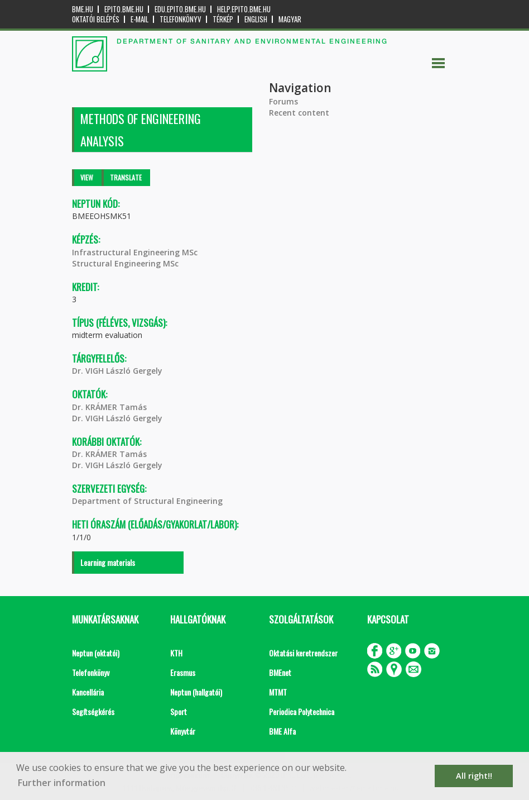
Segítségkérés (93, 711)
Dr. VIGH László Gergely (117, 370)
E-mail (139, 19)
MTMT (278, 692)
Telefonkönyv (180, 19)
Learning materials (107, 562)
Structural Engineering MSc (125, 263)
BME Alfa (282, 731)
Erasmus (182, 672)
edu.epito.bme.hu (180, 9)
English (255, 19)
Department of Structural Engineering (147, 501)
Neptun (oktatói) (95, 653)
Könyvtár (182, 731)
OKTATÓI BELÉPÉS (95, 19)
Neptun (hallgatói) (196, 692)
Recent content (299, 112)
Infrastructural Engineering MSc (135, 252)
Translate (126, 177)
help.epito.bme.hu (244, 9)
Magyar (289, 19)
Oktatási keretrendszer (303, 653)
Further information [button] (61, 783)
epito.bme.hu (123, 9)
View (86, 177)
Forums (283, 101)
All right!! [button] (474, 775)
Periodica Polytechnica (301, 711)
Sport (178, 711)
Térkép (223, 19)
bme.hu (82, 9)
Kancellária (88, 692)
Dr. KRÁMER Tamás (109, 407)
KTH (176, 653)
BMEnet (280, 672)
